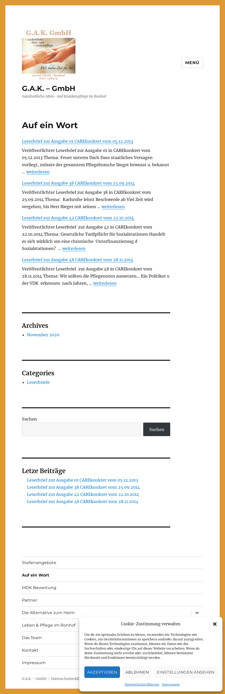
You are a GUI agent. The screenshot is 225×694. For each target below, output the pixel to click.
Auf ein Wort (35, 575)
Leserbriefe (38, 382)
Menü (192, 62)
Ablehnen (137, 672)
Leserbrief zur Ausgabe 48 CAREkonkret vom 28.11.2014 (77, 259)
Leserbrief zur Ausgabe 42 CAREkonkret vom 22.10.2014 (78, 217)
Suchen (29, 419)
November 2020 (43, 334)
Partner (29, 600)
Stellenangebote (39, 562)
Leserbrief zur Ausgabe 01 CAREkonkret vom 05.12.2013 (77, 141)
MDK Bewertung (39, 587)
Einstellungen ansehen (186, 672)
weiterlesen (38, 171)
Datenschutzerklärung (142, 684)
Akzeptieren (102, 672)
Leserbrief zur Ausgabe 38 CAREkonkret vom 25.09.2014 (78, 183)
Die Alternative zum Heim (48, 612)
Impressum (171, 684)
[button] (214, 624)
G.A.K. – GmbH (48, 88)
